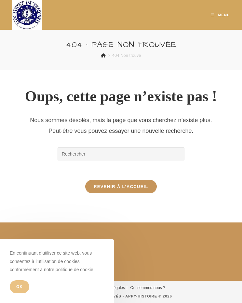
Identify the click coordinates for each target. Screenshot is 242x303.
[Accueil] (103, 55)
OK (19, 286)
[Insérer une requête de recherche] (121, 153)
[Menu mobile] (220, 15)
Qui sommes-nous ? (147, 287)
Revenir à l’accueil (121, 186)
